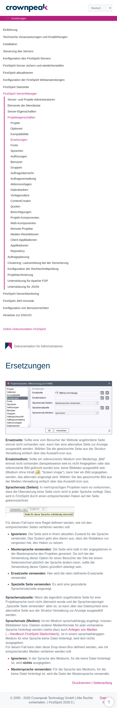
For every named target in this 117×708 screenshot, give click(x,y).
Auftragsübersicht (22, 173)
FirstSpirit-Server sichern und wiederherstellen (33, 65)
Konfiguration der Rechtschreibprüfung (33, 268)
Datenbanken (19, 189)
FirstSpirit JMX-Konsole (18, 300)
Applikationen (19, 245)
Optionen (17, 128)
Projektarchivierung (20, 274)
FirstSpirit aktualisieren (18, 72)
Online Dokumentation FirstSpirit (24, 329)
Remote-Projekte (22, 228)
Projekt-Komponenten (25, 217)
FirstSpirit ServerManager (20, 93)
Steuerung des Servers (18, 51)
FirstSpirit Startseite (16, 87)
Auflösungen (19, 156)
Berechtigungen (21, 212)
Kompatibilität (19, 134)
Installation (10, 44)
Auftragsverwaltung (23, 178)
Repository (18, 251)
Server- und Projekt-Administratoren (31, 99)
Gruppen (16, 167)
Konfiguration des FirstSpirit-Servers (27, 58)
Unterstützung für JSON (23, 286)
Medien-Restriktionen (25, 234)
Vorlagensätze (20, 195)
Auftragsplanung (18, 257)
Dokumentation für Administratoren (38, 346)
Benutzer (16, 162)
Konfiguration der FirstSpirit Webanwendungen (34, 79)
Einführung (10, 29)
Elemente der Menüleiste (24, 105)
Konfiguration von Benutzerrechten (26, 308)
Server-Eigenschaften (22, 111)
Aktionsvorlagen (21, 184)
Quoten (15, 206)
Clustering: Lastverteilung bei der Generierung (38, 262)
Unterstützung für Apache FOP (28, 280)
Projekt (15, 123)
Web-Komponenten (23, 223)
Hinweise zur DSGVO (17, 315)
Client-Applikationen (24, 239)
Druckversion (81, 683)
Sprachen (17, 150)
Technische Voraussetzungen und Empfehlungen (35, 37)
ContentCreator (21, 200)
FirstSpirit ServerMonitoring (21, 293)
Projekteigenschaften (21, 117)
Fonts (14, 145)
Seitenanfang (102, 683)
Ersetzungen (19, 139)
